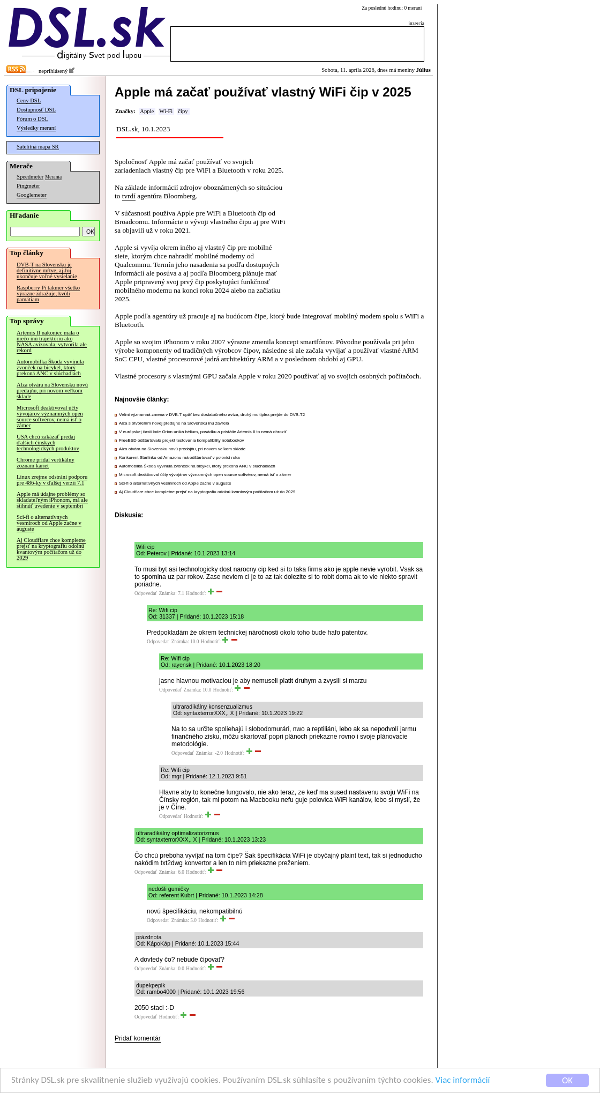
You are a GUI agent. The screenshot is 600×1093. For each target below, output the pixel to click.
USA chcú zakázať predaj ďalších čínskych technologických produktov (48, 442)
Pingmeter (28, 186)
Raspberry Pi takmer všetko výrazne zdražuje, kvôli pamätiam (48, 293)
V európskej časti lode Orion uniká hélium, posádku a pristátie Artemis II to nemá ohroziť (203, 431)
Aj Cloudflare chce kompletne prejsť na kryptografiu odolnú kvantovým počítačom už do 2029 (51, 549)
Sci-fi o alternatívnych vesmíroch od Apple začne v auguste (49, 523)
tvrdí (129, 196)
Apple (147, 111)
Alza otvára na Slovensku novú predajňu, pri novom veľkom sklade (52, 390)
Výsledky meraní (36, 128)
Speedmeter (30, 177)
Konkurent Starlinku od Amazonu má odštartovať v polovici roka (179, 457)
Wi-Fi (165, 111)
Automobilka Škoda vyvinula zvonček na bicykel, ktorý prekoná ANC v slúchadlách (50, 367)
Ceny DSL (29, 100)
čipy (183, 111)
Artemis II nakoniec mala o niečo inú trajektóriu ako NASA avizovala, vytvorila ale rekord (52, 341)
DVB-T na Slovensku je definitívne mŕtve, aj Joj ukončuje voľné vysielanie (47, 270)
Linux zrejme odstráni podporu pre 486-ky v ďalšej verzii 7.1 (52, 480)
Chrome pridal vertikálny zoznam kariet (45, 463)
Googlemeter (32, 195)
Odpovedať (145, 593)
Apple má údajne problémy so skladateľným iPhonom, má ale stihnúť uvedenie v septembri (52, 500)
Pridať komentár (138, 1038)
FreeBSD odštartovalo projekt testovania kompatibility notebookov (181, 440)
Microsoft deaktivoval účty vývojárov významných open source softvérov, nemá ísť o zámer (50, 416)
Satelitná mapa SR (38, 147)
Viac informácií (463, 1082)
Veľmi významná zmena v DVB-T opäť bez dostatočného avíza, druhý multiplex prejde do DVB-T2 (212, 414)
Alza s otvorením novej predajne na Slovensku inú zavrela (174, 423)
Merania (53, 177)
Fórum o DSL (32, 119)
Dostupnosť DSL (36, 110)
